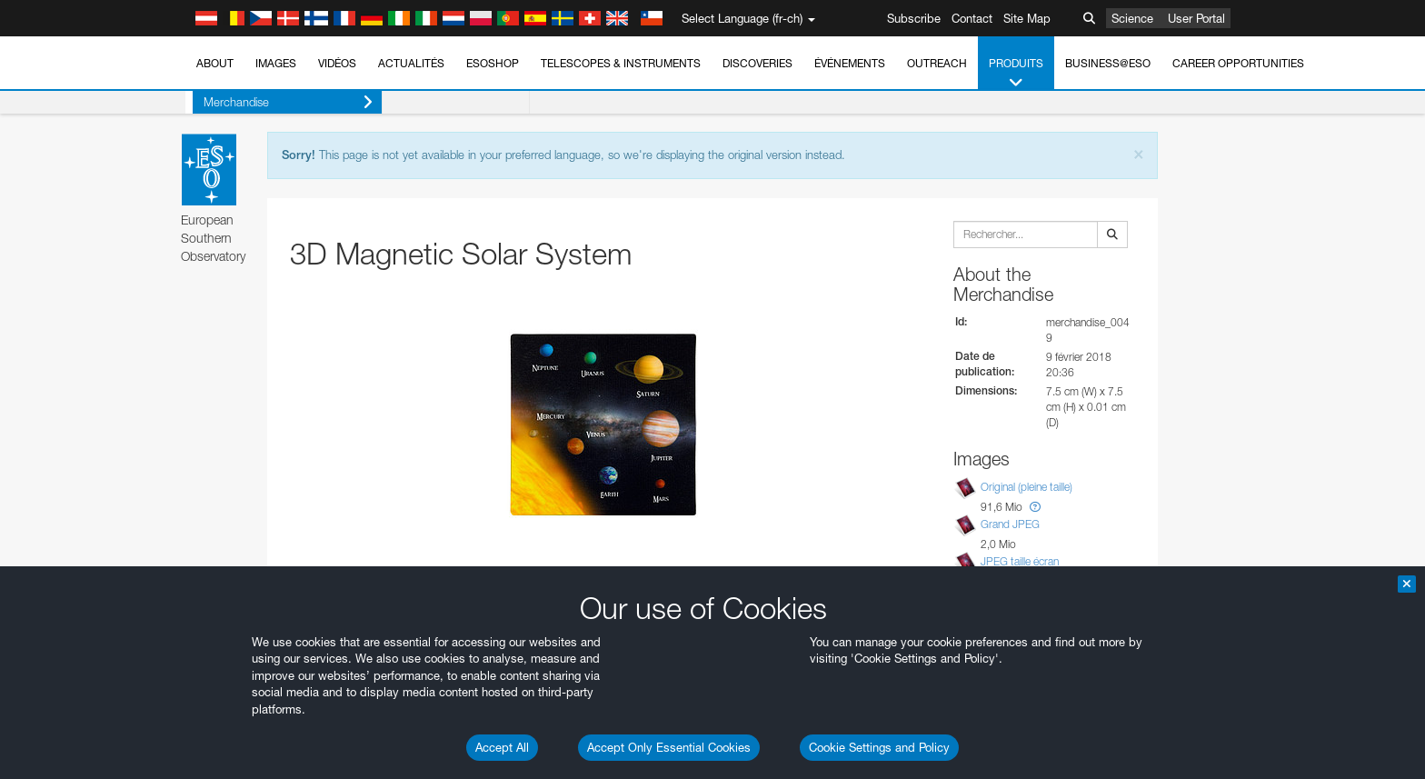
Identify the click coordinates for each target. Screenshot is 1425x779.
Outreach (937, 63)
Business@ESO (1108, 63)
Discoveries (757, 63)
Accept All (502, 747)
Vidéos (337, 63)
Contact (972, 18)
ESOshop (492, 63)
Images (275, 63)
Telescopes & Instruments (621, 63)
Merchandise (280, 102)
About (215, 63)
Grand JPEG (1010, 524)
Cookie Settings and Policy (879, 747)
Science (1132, 18)
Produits (1016, 73)
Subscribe (914, 18)
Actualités (411, 63)
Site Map (1027, 18)
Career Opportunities (1238, 63)
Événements (849, 63)
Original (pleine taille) (1026, 487)
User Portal (1196, 18)
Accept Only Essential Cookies (669, 747)
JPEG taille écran (1020, 561)
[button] (1035, 507)
